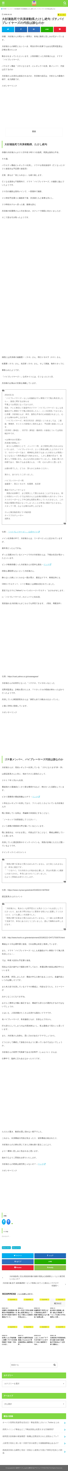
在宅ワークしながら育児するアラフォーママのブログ (33, 1468)
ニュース (17, 1247)
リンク (46, 564)
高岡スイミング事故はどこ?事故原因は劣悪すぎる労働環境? (28, 1429)
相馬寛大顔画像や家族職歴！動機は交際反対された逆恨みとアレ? (30, 1436)
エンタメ (7, 1247)
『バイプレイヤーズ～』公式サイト (23, 532)
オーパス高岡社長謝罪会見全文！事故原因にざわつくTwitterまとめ (30, 1422)
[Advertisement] (22, 107)
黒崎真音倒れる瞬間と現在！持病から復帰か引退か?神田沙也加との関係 (32, 1451)
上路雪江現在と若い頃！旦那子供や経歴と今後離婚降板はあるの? (30, 1443)
